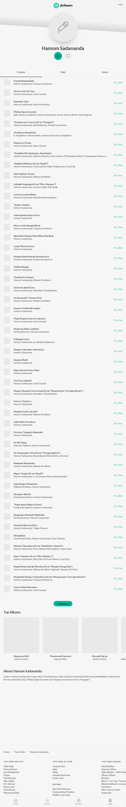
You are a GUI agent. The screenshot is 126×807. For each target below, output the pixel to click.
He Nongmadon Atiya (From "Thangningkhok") (37, 453)
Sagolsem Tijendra (59, 569)
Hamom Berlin (70, 115)
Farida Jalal (58, 778)
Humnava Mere (108, 769)
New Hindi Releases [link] (62, 789)
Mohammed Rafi (11, 792)
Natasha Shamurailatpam (45, 197)
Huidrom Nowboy (41, 104)
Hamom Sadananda (63, 48)
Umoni (60, 115)
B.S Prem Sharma (51, 559)
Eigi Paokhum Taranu (24, 174)
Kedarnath (106, 792)
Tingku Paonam (40, 528)
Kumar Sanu (9, 787)
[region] (63, 752)
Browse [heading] (57, 784)
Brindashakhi (61, 476)
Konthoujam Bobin (22, 538)
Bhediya (105, 778)
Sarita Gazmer (39, 94)
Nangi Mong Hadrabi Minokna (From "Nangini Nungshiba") (43, 566)
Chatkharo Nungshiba (25, 132)
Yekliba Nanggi (21, 267)
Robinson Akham (105, 156)
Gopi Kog (70, 166)
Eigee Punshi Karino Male (27, 370)
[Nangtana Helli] (21, 635)
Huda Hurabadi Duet (24, 287)
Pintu (35, 549)
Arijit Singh (9, 766)
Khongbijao (19, 535)
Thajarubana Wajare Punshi (28, 504)
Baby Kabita (19, 115)
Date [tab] (63, 72)
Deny (53, 538)
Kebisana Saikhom (22, 445)
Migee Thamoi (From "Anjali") (28, 473)
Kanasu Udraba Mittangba (27, 308)
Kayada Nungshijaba (24, 81)
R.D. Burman (9, 784)
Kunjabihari (31, 115)
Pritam (7, 775)
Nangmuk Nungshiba (24, 463)
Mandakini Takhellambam (45, 290)
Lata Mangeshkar (12, 772)
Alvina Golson (39, 146)
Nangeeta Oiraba (22, 143)
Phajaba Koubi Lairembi (25, 411)
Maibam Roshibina (41, 177)
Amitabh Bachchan (61, 775)
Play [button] (58, 56)
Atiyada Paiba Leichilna (25, 525)
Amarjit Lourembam (57, 125)
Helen (55, 772)
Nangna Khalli (21, 360)
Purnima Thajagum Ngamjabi (28, 432)
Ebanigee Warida (22, 494)
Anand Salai (65, 549)
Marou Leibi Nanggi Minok (27, 225)
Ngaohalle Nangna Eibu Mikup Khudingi (34, 236)
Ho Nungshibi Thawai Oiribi (28, 298)
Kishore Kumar (10, 769)
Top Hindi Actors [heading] (62, 761)
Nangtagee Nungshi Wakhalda (29, 515)
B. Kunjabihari (20, 135)
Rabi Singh (53, 187)
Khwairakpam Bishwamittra (46, 456)
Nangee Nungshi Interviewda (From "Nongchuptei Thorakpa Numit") (48, 391)
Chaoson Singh (40, 187)
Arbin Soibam (57, 156)
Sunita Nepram (85, 115)
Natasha (61, 538)
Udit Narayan (10, 778)
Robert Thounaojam (86, 156)
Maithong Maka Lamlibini (26, 329)
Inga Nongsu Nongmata (25, 484)
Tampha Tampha (22, 205)
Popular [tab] (21, 72)
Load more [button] (63, 603)
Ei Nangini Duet (22, 339)
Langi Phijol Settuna (24, 246)
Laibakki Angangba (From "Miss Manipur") (35, 184)
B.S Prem (73, 569)
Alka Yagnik (9, 781)
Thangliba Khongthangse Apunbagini (32, 153)
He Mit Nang (20, 442)
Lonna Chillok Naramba (25, 587)
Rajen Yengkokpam (56, 166)
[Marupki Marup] (100, 635)
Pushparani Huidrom (42, 84)
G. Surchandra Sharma (43, 476)
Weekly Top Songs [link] (61, 795)
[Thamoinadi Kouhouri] (60, 635)
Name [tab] (105, 72)
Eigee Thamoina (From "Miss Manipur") (33, 556)
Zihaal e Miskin (108, 775)
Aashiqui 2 (106, 787)
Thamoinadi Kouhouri (60, 656)
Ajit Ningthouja (40, 125)
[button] (68, 56)
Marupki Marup (99, 656)
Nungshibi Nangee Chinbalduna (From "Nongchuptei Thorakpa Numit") (50, 577)
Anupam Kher (59, 766)
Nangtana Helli (21, 656)
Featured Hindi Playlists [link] (64, 792)
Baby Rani (37, 559)
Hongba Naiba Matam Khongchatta (31, 256)
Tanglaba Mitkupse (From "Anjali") (31, 163)
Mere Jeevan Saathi (110, 789)
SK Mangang (70, 156)
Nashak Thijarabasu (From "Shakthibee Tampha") (38, 546)
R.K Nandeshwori (22, 332)
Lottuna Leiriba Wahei (25, 194)
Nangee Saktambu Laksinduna (29, 349)
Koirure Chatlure (22, 401)
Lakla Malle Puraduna (24, 422)
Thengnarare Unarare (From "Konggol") (34, 122)
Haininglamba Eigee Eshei (27, 215)
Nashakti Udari (21, 101)
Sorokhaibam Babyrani (44, 342)
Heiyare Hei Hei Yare (24, 91)
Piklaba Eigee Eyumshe (25, 112)
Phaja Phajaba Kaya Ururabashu (29, 318)
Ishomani (64, 456)
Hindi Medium (108, 766)
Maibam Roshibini (41, 569)
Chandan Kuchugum (24, 277)
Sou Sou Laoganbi (23, 380)
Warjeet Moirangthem (49, 549)
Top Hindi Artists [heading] (13, 761)
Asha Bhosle (9, 789)
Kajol (55, 769)
